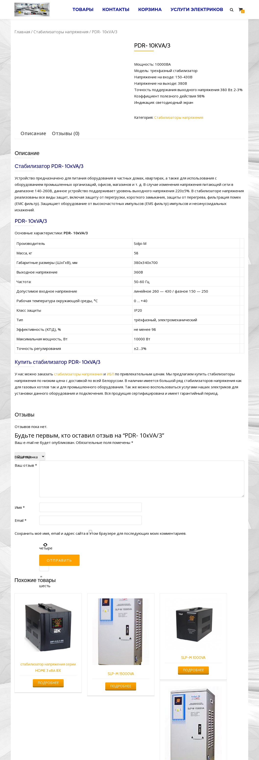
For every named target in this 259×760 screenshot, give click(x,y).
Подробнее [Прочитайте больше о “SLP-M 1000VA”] (158, 656)
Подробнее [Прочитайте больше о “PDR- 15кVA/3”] (216, 685)
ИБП (112, 373)
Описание (33, 133)
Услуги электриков (196, 9)
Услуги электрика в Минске (93, 747)
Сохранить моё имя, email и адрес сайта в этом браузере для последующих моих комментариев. (100, 533)
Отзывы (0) (65, 133)
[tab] (33, 133)
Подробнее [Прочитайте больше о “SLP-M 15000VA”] (99, 668)
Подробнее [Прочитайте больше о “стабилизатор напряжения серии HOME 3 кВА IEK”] (40, 674)
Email (20, 520)
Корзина (148, 9)
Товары (79, 9)
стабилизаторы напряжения (79, 373)
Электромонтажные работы (165, 747)
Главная (22, 32)
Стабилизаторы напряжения (61, 32)
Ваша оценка (26, 456)
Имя (20, 507)
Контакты (113, 9)
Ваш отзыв (26, 465)
